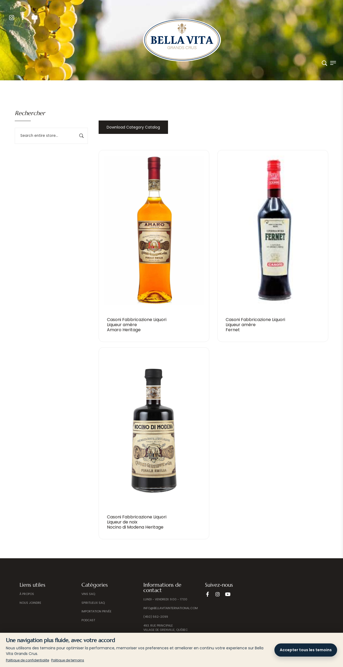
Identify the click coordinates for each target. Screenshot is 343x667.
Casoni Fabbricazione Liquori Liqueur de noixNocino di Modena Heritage (136, 522)
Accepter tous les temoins (306, 650)
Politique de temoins (67, 660)
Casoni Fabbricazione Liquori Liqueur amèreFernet (255, 324)
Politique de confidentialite (27, 660)
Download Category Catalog (133, 127)
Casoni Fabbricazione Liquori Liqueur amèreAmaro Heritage (136, 324)
